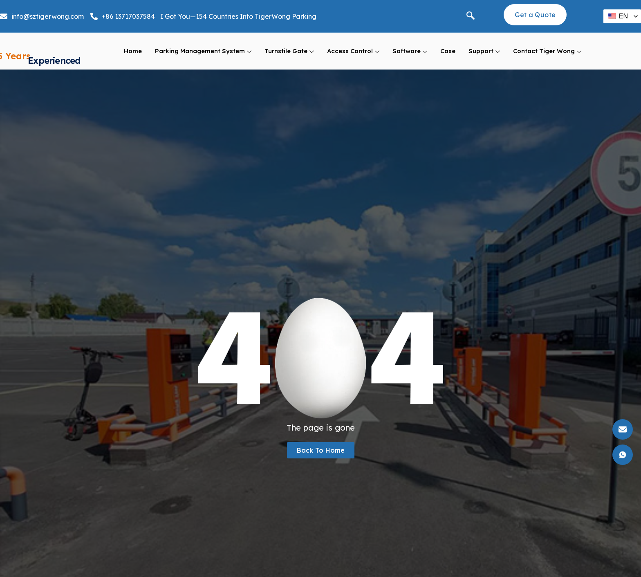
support (484, 56)
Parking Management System (203, 56)
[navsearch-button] (470, 16)
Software (409, 56)
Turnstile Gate (289, 56)
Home (133, 56)
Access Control (353, 56)
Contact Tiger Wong (547, 56)
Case (447, 56)
